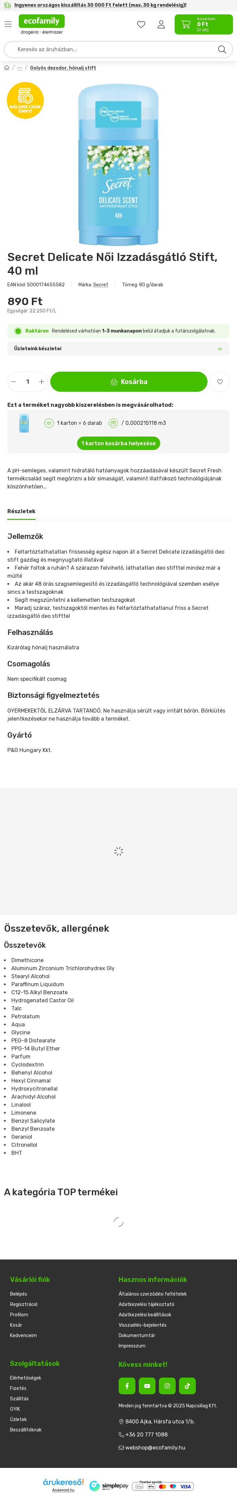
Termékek (8, 24)
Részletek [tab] (21, 511)
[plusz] (41, 381)
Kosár (16, 1325)
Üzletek (18, 1419)
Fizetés (18, 1388)
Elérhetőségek (25, 1378)
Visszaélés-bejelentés (143, 1325)
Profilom (19, 1315)
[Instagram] (167, 1386)
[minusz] (13, 381)
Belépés (18, 1294)
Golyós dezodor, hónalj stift (63, 68)
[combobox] (118, 49)
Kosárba (129, 382)
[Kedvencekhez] (220, 382)
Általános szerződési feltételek (153, 1294)
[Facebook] (127, 1386)
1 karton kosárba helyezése (118, 443)
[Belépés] (161, 24)
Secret (100, 285)
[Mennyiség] (27, 382)
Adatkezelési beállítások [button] (145, 1315)
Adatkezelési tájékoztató (146, 1304)
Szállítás (19, 1399)
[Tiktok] (187, 1386)
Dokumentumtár (137, 1335)
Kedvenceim (23, 1335)
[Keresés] (222, 49)
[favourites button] (141, 24)
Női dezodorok (19, 68)
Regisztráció (24, 1304)
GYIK (15, 1409)
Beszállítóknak (26, 1430)
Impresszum (132, 1346)
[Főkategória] (6, 68)
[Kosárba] (227, 1487)
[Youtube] (147, 1386)
